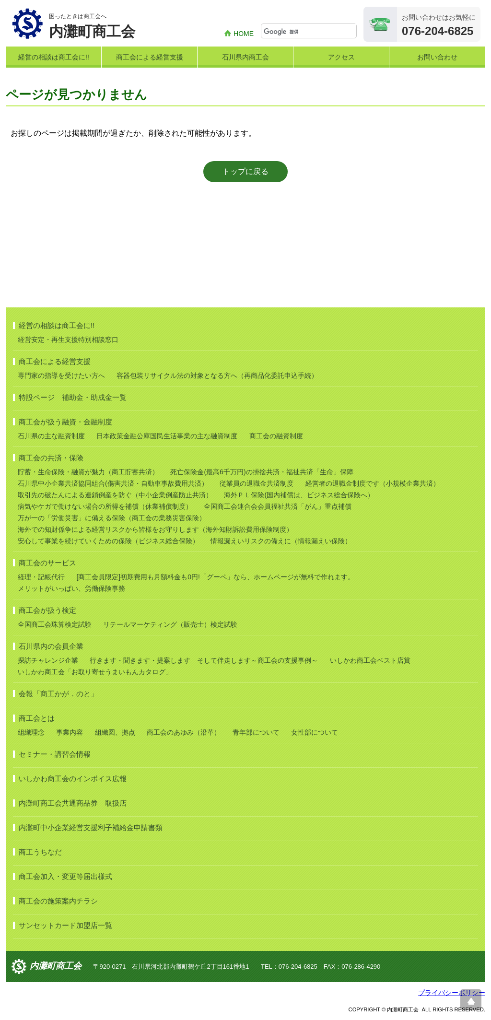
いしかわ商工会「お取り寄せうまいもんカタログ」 (95, 672)
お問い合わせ (437, 57)
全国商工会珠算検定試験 (55, 624)
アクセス (341, 57)
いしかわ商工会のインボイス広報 (73, 778)
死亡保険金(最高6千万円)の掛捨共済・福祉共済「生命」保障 (261, 472)
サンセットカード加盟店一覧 (65, 925)
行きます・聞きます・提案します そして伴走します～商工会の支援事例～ (204, 660)
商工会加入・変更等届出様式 (65, 876)
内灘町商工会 (56, 966)
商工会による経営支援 (149, 57)
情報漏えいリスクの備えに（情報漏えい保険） (280, 541)
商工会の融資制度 (276, 436)
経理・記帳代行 (41, 577)
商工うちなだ (40, 852)
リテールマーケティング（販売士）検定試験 (170, 624)
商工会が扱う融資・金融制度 (65, 422)
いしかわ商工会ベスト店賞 (370, 660)
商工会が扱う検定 (47, 610)
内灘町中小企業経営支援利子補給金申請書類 (91, 827)
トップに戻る (245, 171)
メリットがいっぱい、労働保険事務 (71, 588)
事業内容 (69, 732)
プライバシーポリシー (451, 993)
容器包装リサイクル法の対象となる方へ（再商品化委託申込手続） (217, 375)
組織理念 (31, 732)
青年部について (256, 732)
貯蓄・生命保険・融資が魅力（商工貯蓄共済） (88, 472)
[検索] (310, 31)
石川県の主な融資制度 (51, 436)
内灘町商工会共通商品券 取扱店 (73, 803)
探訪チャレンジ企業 (48, 660)
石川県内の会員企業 (51, 646)
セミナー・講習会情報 (55, 754)
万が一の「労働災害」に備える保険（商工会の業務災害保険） (112, 518)
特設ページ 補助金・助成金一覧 (73, 397)
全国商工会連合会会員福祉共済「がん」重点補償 (277, 506)
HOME (244, 33)
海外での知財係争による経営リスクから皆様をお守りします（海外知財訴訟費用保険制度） (155, 529)
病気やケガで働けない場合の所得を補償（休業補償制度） (105, 506)
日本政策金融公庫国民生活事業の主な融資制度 (166, 436)
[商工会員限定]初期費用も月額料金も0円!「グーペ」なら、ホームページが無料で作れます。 (215, 577)
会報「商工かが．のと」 (58, 694)
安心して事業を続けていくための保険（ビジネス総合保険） (108, 541)
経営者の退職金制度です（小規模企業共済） (372, 483)
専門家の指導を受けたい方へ (61, 375)
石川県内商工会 (245, 57)
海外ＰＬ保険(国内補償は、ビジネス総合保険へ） (299, 495)
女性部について (314, 732)
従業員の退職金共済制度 (256, 483)
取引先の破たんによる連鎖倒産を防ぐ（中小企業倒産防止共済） (115, 495)
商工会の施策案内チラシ (58, 901)
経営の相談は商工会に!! (53, 57)
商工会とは (37, 718)
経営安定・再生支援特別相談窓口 (68, 339)
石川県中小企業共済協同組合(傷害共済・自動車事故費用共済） (113, 483)
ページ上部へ (470, 999)
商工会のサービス (47, 563)
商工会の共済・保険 (51, 458)
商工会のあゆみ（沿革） (184, 732)
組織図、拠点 (115, 732)
